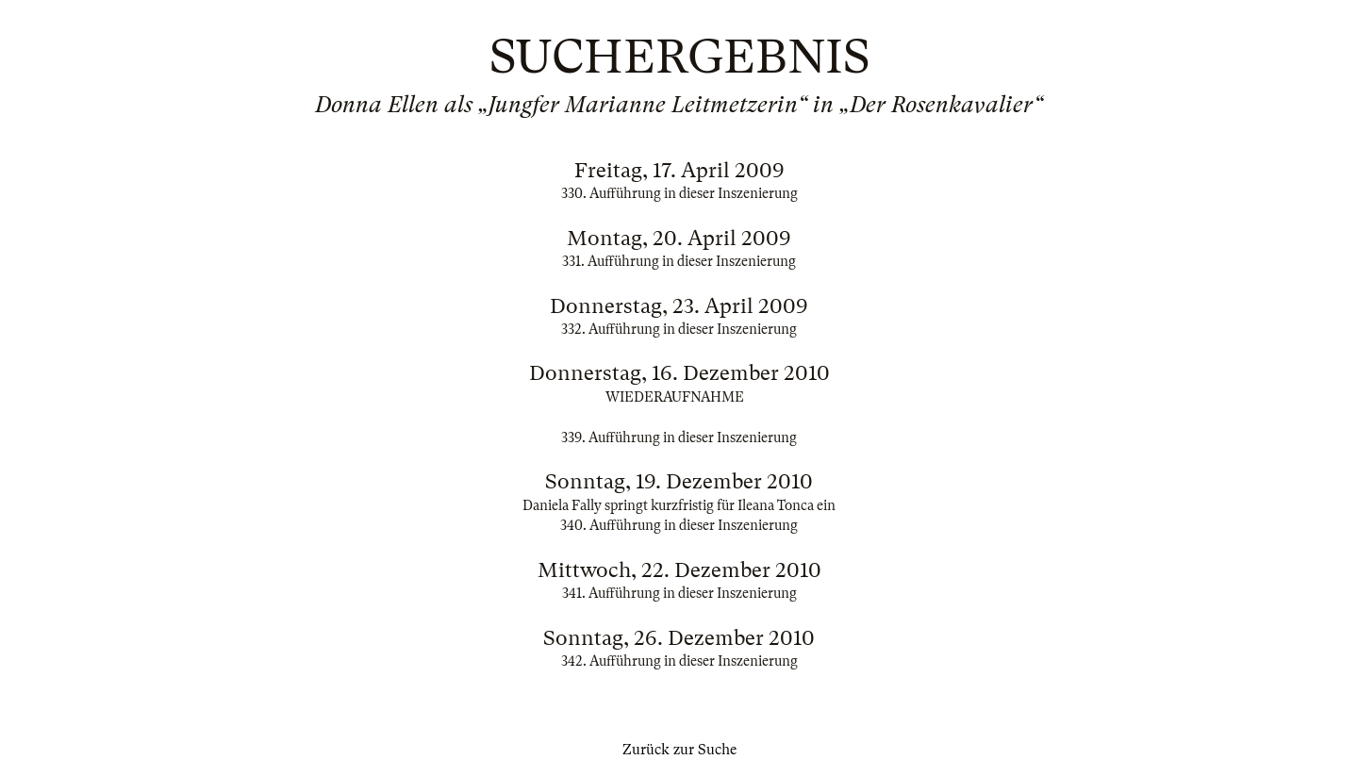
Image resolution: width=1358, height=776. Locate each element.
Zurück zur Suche (679, 749)
